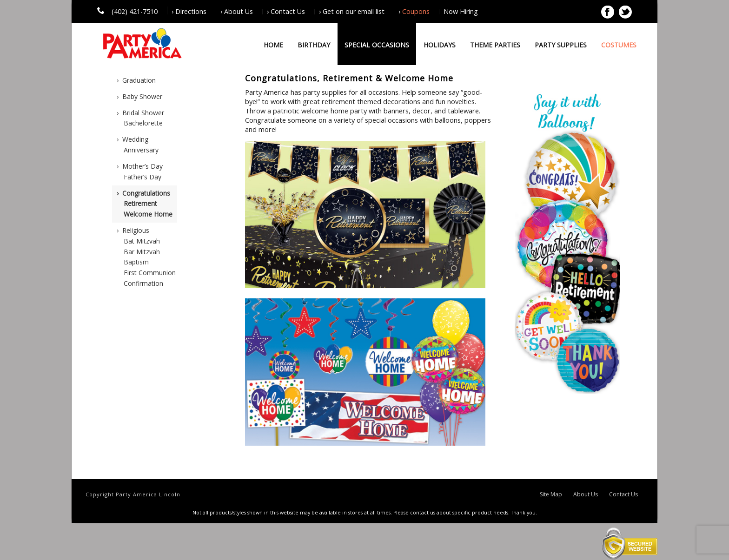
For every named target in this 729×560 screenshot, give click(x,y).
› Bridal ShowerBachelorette (140, 118)
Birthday (314, 44)
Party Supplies (561, 44)
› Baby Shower (139, 96)
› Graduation (136, 80)
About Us (585, 494)
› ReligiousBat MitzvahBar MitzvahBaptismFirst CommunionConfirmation (146, 257)
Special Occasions (377, 44)
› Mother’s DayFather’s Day (140, 171)
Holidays (440, 44)
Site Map (551, 494)
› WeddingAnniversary (138, 144)
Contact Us (623, 494)
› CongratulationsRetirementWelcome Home (144, 204)
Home (273, 44)
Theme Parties (495, 44)
